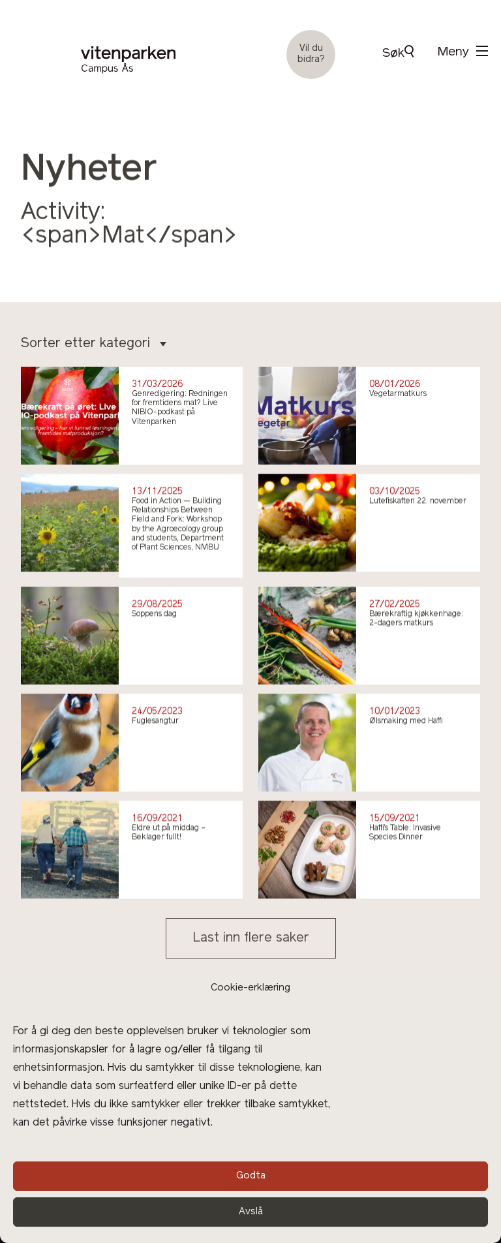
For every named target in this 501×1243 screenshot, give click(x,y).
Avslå (251, 1212)
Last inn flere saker (250, 938)
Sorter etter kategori (93, 343)
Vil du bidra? (311, 54)
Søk (398, 52)
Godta (251, 1176)
